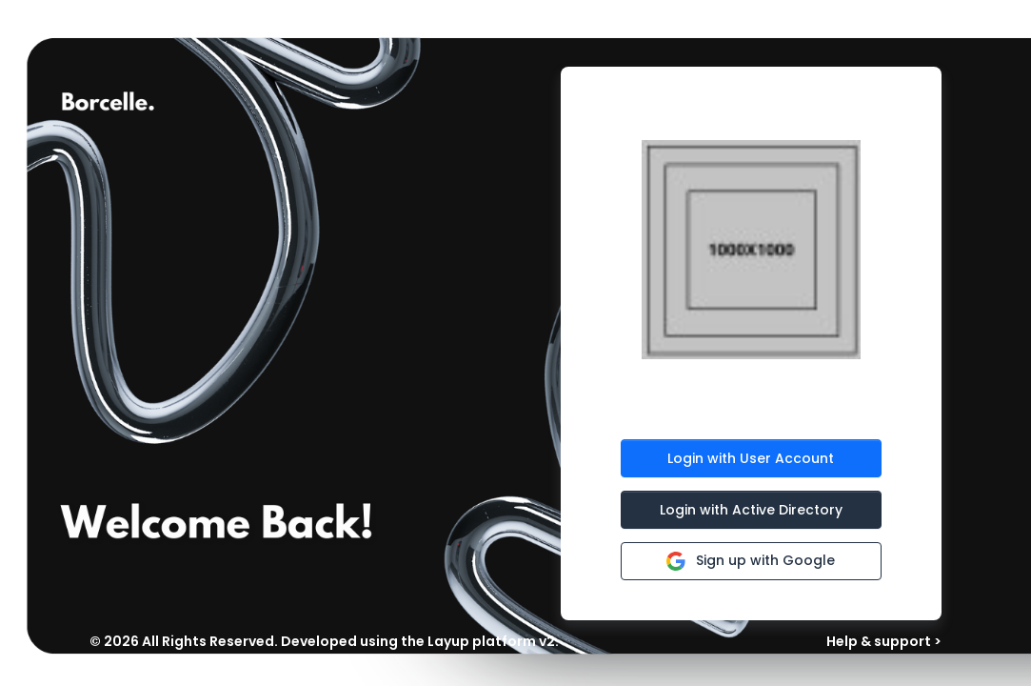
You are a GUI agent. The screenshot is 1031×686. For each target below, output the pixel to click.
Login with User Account (750, 458)
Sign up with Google (750, 560)
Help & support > (884, 641)
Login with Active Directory (751, 509)
